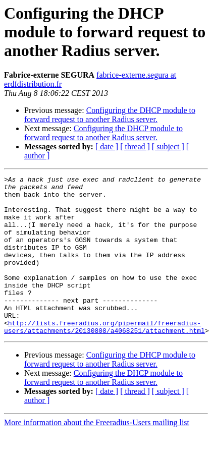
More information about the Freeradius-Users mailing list (96, 454)
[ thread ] (135, 146)
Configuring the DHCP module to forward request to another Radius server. (109, 115)
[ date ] (106, 146)
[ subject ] (168, 146)
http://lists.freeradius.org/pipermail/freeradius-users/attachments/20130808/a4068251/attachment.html (104, 358)
